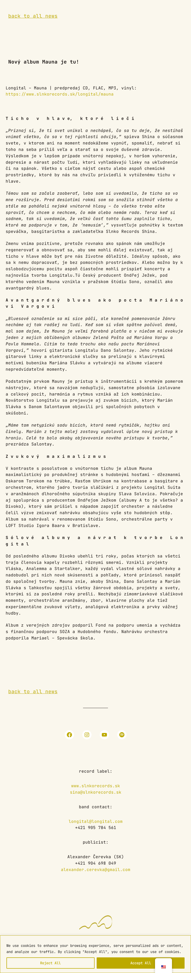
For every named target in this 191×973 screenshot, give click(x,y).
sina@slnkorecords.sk (95, 792)
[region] (95, 954)
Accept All (140, 963)
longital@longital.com (96, 821)
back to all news (33, 16)
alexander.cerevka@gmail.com (95, 869)
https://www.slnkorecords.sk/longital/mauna (60, 94)
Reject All (50, 963)
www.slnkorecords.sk (95, 786)
